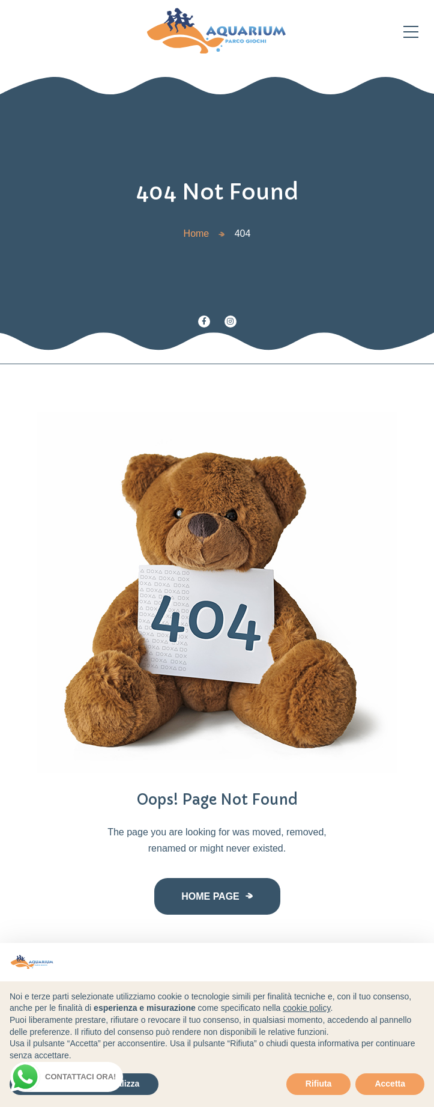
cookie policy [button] (306, 1008)
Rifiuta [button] (319, 1083)
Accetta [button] (390, 1083)
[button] (418, 962)
